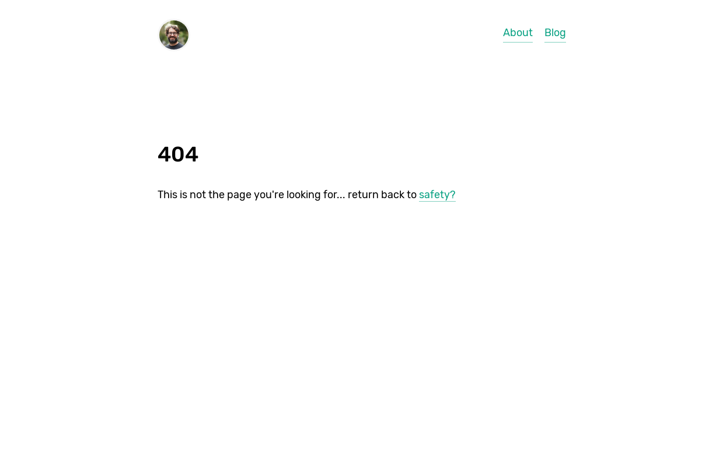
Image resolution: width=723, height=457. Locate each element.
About (518, 32)
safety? (437, 194)
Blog (555, 32)
